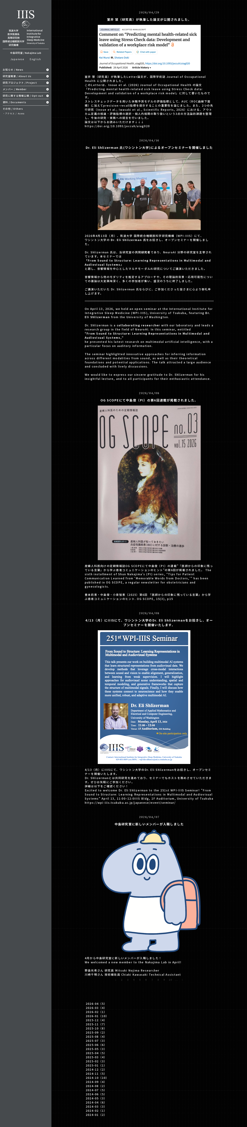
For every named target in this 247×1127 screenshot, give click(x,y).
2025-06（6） (96, 1045)
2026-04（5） (96, 1004)
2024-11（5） (96, 1073)
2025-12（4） (96, 1020)
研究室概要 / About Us (17, 76)
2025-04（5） (96, 1053)
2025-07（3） (96, 1041)
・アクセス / (13, 113)
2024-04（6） (96, 1102)
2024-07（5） (96, 1090)
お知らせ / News (13, 69)
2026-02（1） (96, 1012)
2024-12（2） (96, 1069)
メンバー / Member (15, 89)
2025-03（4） (96, 1057)
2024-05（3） (96, 1098)
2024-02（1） (96, 1110)
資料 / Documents (14, 102)
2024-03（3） (96, 1106)
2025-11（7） (96, 1024)
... (176, 979)
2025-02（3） (96, 1061)
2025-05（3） (96, 1049)
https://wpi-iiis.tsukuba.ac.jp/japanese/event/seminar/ (130, 802)
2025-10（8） (96, 1028)
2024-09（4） (96, 1082)
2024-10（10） (97, 1078)
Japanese (17, 59)
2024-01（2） (96, 1115)
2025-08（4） (96, 1036)
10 (170, 979)
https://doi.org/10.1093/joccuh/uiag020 (117, 126)
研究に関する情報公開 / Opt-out (23, 95)
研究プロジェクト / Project (20, 82)
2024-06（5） (96, 1094)
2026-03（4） (96, 1008)
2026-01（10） (97, 1016)
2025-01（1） (96, 1065)
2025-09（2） (96, 1032)
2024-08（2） (96, 1086)
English (35, 59)
